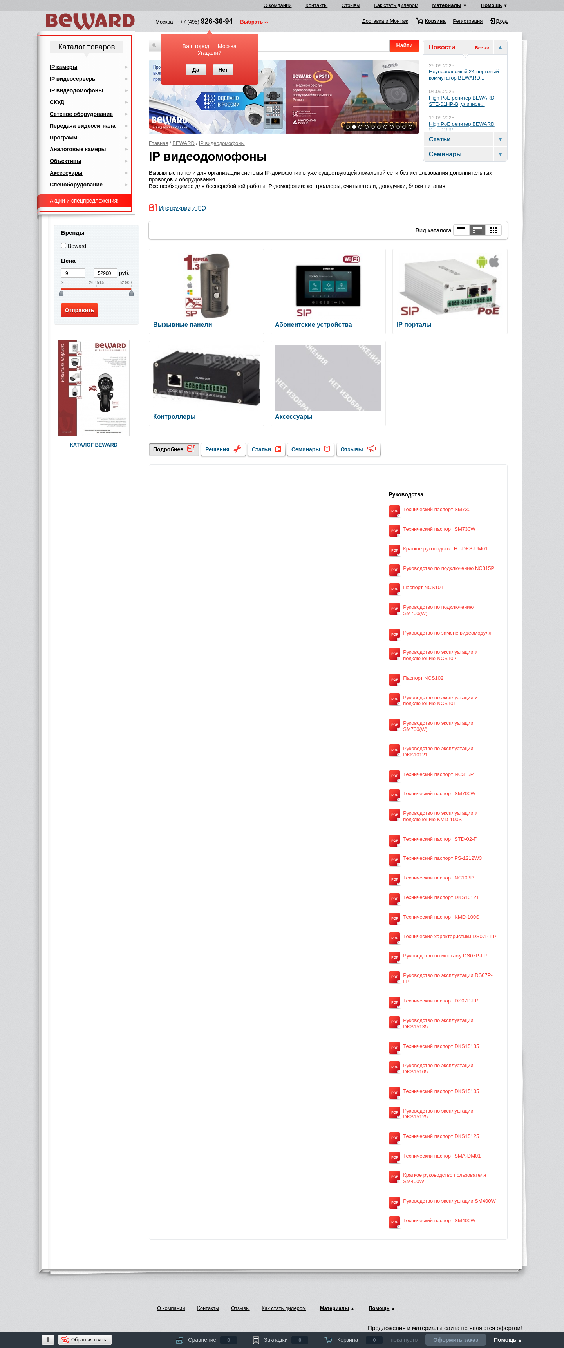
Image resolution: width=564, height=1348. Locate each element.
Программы (66, 137)
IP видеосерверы (73, 79)
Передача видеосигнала (83, 126)
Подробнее (168, 449)
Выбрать (251, 22)
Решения (217, 449)
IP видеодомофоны (222, 143)
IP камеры (63, 67)
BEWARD (183, 143)
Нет (223, 70)
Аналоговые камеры (78, 149)
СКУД (57, 102)
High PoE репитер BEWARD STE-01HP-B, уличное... (462, 101)
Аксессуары (66, 173)
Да (195, 70)
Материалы (446, 5)
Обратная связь (88, 1340)
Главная (158, 143)
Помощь (491, 5)
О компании (278, 5)
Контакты (316, 5)
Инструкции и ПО (182, 208)
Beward (77, 246)
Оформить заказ (455, 1340)
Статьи (261, 449)
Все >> (482, 47)
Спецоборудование (76, 184)
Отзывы (351, 5)
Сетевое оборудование (81, 114)
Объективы (65, 161)
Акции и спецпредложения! (84, 200)
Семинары (305, 449)
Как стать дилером (396, 5)
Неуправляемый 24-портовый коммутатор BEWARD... (464, 75)
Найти (404, 45)
